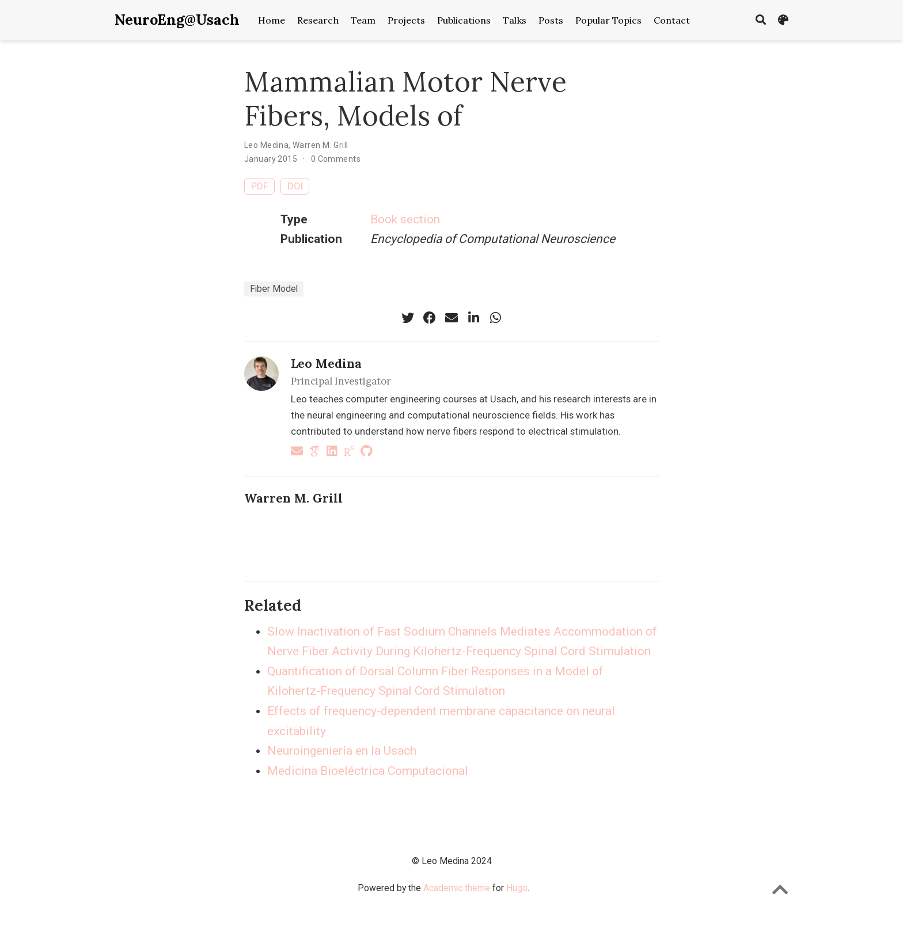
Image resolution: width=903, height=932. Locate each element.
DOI (295, 186)
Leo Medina (266, 145)
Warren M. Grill (320, 145)
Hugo (517, 887)
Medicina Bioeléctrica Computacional (367, 771)
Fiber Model (274, 288)
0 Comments (336, 158)
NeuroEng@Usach (177, 19)
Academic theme (456, 887)
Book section (405, 219)
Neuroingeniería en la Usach (341, 751)
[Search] (761, 20)
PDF (259, 186)
